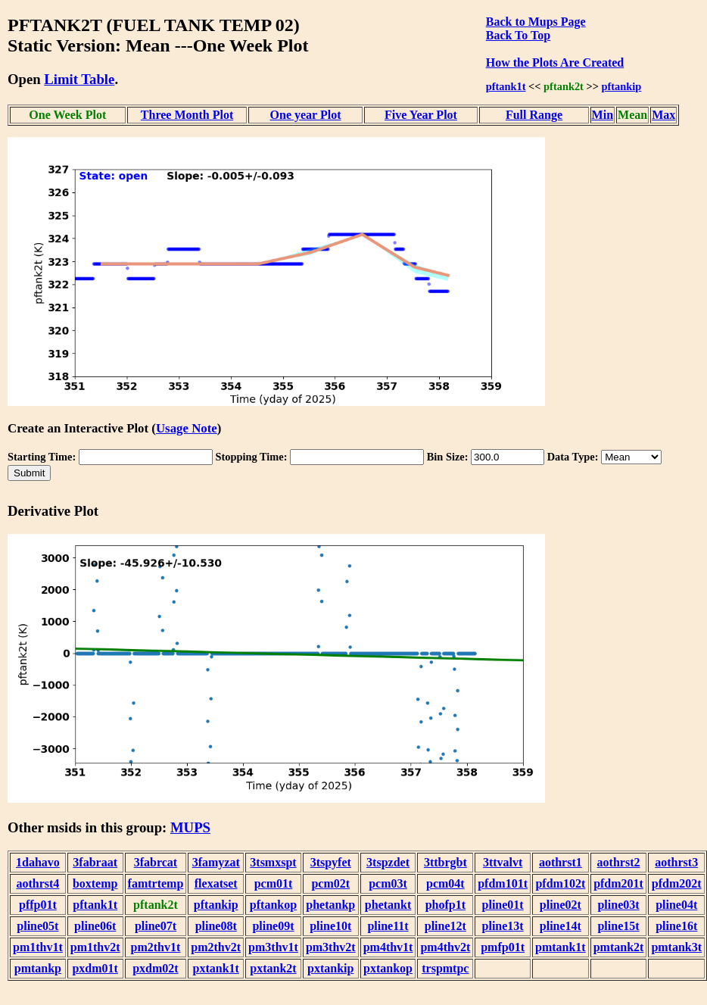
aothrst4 (37, 883)
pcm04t (445, 883)
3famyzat (216, 862)
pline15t (618, 925)
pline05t (37, 925)
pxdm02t (155, 968)
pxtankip (330, 968)
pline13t (503, 925)
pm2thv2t (216, 947)
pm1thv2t (95, 947)
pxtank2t (273, 968)
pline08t (216, 925)
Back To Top (518, 35)
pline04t (676, 904)
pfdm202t (677, 883)
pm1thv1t (38, 947)
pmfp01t (503, 947)
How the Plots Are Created (555, 62)
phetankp (330, 904)
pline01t (503, 904)
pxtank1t (216, 968)
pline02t (560, 904)
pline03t (618, 904)
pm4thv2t (445, 947)
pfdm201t (618, 883)
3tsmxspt (273, 862)
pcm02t (330, 883)
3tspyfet (330, 862)
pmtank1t (560, 947)
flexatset (216, 883)
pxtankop (388, 968)
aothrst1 (560, 862)
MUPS (190, 827)
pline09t (273, 925)
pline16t (676, 925)
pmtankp (37, 968)
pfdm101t (503, 883)
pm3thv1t (273, 947)
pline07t (155, 925)
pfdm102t (560, 883)
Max (663, 114)
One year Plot (305, 114)
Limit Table (79, 79)
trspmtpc (445, 968)
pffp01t (38, 904)
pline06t (95, 925)
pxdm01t (94, 968)
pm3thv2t (331, 947)
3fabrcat (155, 862)
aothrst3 (676, 862)
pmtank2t (618, 947)
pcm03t (388, 883)
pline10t (330, 925)
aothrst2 (618, 862)
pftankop (273, 904)
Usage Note (186, 428)
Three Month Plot (187, 114)
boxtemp (95, 883)
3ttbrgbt (445, 862)
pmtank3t (676, 947)
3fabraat (95, 862)
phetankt (388, 904)
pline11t (387, 925)
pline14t (560, 925)
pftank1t (506, 86)
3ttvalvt (502, 862)
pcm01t (273, 883)
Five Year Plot (421, 114)
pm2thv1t (156, 947)
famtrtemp (156, 883)
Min (602, 114)
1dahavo (38, 862)
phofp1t (445, 904)
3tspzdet (388, 862)
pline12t (445, 925)
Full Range (534, 114)
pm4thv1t (388, 947)
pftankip (622, 86)
